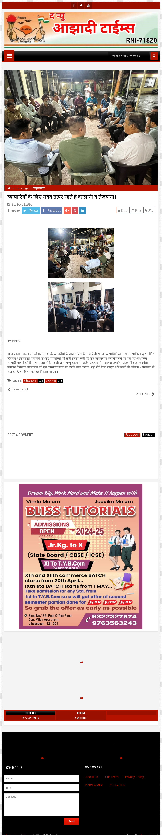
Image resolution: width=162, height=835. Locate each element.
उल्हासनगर (51, 380)
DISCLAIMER (94, 781)
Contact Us (117, 781)
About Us (91, 772)
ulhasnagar (30, 380)
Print (136, 210)
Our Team (111, 772)
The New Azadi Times (18, 831)
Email (123, 210)
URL (149, 210)
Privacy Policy (134, 772)
